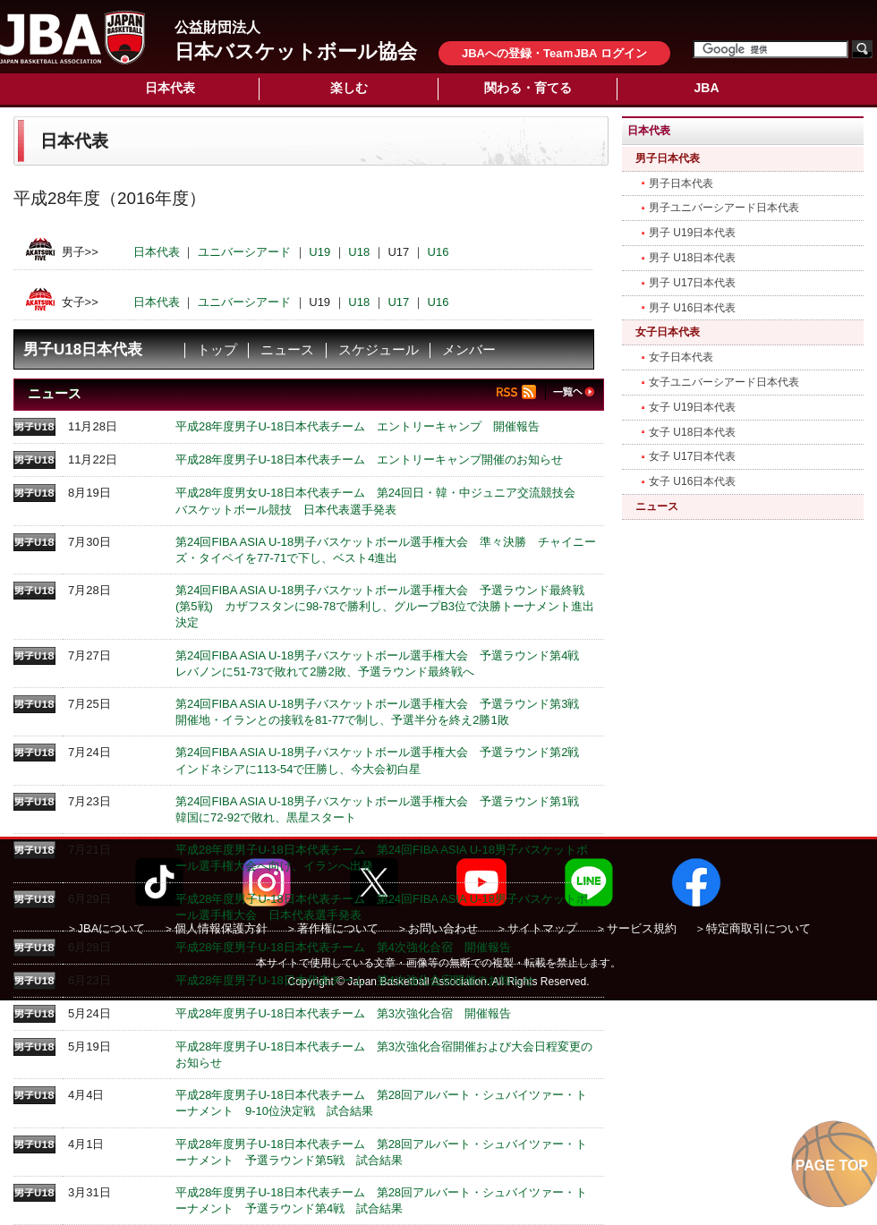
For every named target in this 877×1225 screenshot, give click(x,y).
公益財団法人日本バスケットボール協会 (72, 37)
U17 (398, 301)
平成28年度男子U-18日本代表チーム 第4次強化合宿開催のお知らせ (354, 980)
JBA (706, 88)
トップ (217, 349)
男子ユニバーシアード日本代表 (724, 207)
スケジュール (378, 349)
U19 (319, 252)
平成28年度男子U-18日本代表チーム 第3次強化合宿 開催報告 (343, 1013)
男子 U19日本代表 (692, 232)
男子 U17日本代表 (692, 282)
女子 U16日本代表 (692, 481)
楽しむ (349, 88)
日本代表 (170, 88)
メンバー (469, 349)
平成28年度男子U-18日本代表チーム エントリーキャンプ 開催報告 (357, 426)
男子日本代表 (667, 158)
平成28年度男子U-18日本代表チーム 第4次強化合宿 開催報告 (343, 947)
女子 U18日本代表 (692, 432)
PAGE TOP (832, 1165)
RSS (521, 392)
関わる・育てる (528, 88)
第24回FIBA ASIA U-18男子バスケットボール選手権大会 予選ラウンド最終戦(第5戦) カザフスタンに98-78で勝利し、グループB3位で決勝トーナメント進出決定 (384, 606)
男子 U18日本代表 (692, 257)
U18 (359, 252)
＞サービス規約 (636, 928)
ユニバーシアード (244, 252)
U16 (438, 252)
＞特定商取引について (752, 928)
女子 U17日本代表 (692, 456)
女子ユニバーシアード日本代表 (724, 382)
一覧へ (573, 391)
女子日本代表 (667, 332)
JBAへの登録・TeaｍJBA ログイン (554, 53)
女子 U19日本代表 (692, 407)
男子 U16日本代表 (692, 308)
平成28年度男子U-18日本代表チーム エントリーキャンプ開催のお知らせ (369, 459)
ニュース (287, 349)
